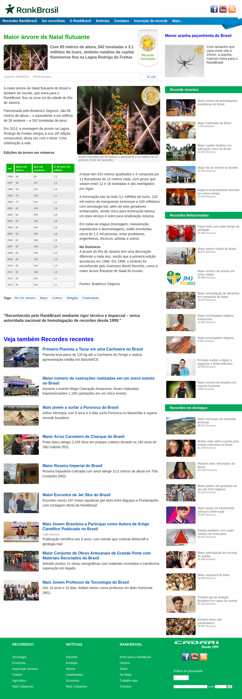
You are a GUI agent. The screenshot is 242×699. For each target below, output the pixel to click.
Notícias (102, 21)
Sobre (124, 669)
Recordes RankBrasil (19, 21)
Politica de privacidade (188, 671)
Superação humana (25, 669)
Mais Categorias (22, 686)
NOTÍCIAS (74, 644)
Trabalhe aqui (129, 680)
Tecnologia (19, 657)
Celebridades (74, 674)
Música (70, 669)
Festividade (90, 298)
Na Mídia (126, 674)
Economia (18, 663)
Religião (72, 298)
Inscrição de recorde (150, 21)
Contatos (121, 21)
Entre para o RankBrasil (135, 657)
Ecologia (71, 663)
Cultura (57, 298)
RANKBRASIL (131, 644)
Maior (44, 298)
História (125, 663)
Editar (183, 677)
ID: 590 (151, 76)
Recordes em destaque (188, 408)
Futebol (17, 674)
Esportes (71, 657)
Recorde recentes (184, 90)
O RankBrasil (80, 21)
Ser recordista (53, 21)
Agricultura (19, 680)
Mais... (177, 21)
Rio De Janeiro (24, 298)
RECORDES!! (23, 644)
